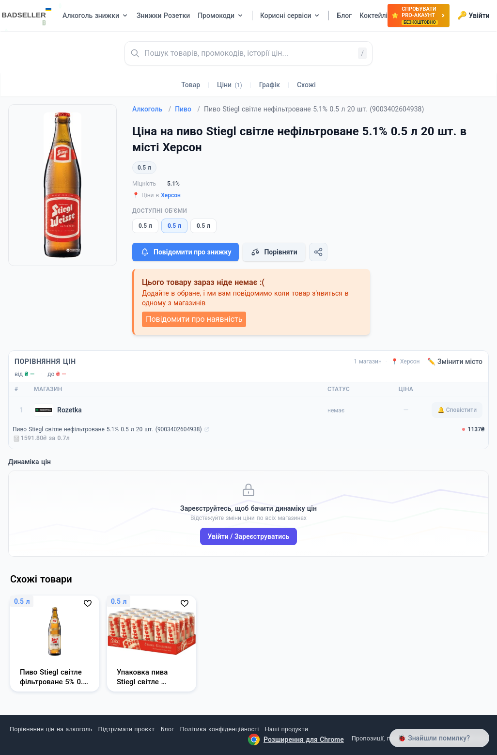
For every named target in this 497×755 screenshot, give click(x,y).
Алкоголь (151, 109)
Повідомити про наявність (194, 319)
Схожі (306, 85)
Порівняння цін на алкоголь (51, 729)
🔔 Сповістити (457, 410)
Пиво (187, 109)
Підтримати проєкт (126, 729)
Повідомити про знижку (185, 252)
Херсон (171, 195)
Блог (167, 729)
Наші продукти (286, 729)
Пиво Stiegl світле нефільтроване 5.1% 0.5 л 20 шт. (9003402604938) (107, 429)
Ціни (229, 85)
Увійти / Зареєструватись (249, 536)
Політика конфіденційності (219, 729)
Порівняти (273, 252)
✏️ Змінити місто (454, 361)
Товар (190, 85)
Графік (269, 85)
